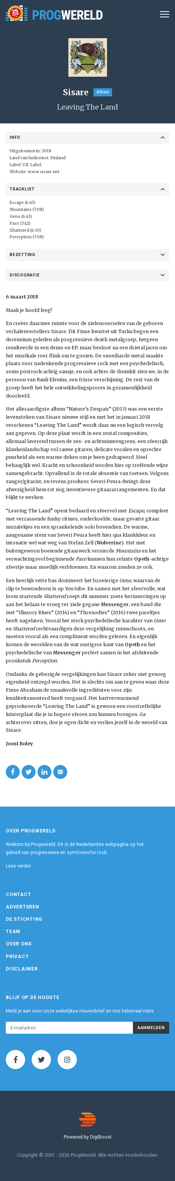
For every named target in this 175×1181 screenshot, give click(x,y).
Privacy (17, 956)
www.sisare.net (43, 171)
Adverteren (22, 907)
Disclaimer (22, 969)
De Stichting (24, 919)
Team (13, 931)
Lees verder (18, 866)
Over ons (19, 944)
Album (103, 91)
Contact (18, 894)
